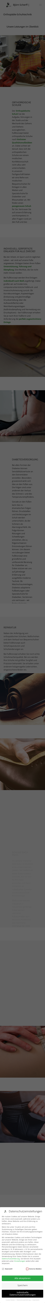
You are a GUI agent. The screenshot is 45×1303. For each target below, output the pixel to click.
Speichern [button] (23, 1285)
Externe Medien (34, 1269)
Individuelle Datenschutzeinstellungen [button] (22, 1293)
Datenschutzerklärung (11, 1258)
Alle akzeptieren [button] (22, 1278)
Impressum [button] (35, 1300)
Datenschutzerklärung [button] (24, 1300)
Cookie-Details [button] (10, 1300)
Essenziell (7, 1269)
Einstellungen (19, 1261)
